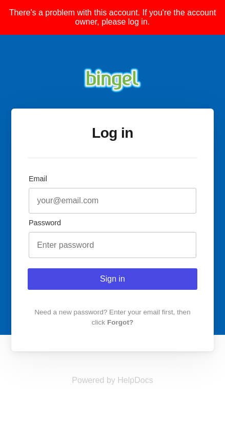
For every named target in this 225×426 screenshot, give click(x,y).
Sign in (112, 278)
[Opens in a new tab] (112, 380)
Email (38, 179)
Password (45, 223)
